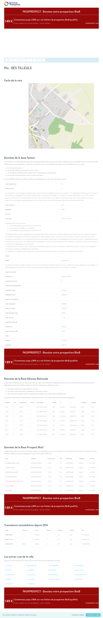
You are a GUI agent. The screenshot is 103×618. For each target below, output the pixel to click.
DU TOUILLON (9, 584)
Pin (29, 60)
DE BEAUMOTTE (32, 565)
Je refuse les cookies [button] (78, 615)
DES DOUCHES (79, 570)
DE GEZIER (8, 570)
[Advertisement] (51, 43)
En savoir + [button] (33, 615)
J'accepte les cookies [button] (93, 615)
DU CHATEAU (31, 579)
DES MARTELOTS (10, 575)
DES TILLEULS (39, 60)
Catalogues (19, 60)
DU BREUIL (8, 579)
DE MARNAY (31, 570)
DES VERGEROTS (53, 575)
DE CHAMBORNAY (54, 565)
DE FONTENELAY (79, 565)
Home (9, 60)
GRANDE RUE (31, 584)
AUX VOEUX (8, 565)
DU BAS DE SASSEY (80, 575)
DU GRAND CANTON (54, 579)
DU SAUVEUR (78, 579)
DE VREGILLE (52, 570)
